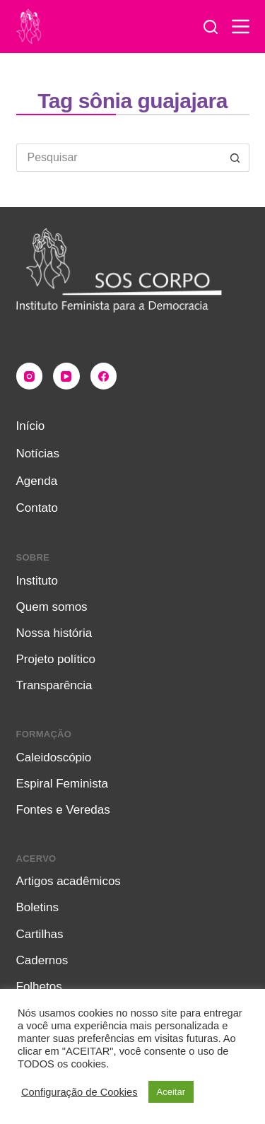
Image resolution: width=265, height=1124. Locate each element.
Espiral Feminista (62, 783)
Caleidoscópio (54, 757)
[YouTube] (66, 376)
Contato (37, 508)
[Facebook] (103, 376)
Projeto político (55, 659)
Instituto (37, 580)
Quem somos (52, 607)
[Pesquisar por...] (118, 158)
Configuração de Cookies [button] (79, 1092)
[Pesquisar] (211, 27)
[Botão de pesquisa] (235, 158)
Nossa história (54, 633)
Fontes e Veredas (63, 809)
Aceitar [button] (171, 1092)
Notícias (37, 453)
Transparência (54, 685)
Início (30, 426)
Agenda (37, 481)
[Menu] (240, 26)
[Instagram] (29, 376)
